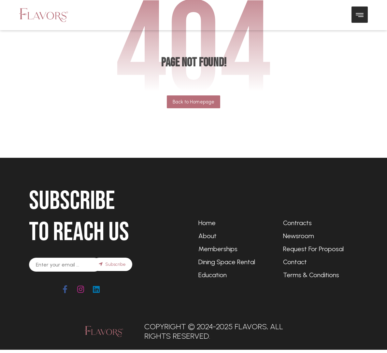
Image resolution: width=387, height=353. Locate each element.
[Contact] (320, 262)
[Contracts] (320, 223)
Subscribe (112, 264)
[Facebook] (65, 289)
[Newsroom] (320, 236)
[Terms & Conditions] (320, 275)
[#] (81, 289)
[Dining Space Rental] (235, 262)
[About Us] (235, 236)
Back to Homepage (193, 101)
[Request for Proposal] (320, 249)
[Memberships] (235, 249)
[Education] (235, 275)
